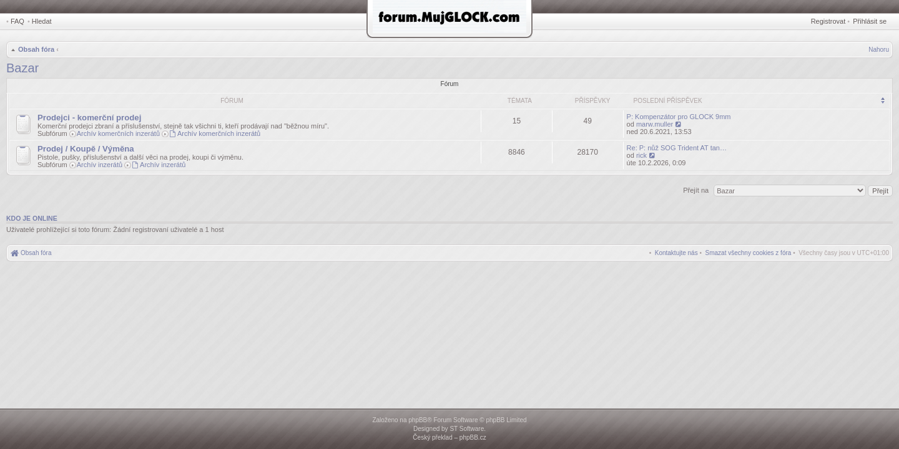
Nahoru (878, 49)
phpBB (417, 420)
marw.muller (654, 124)
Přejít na (696, 190)
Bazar (22, 68)
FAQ (17, 21)
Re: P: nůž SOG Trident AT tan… (677, 148)
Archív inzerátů (99, 164)
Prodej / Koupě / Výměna (85, 148)
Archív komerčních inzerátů (118, 133)
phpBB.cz (472, 437)
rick (641, 155)
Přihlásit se (870, 21)
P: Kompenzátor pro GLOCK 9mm (679, 116)
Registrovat (828, 21)
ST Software (467, 428)
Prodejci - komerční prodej (89, 117)
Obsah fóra (36, 49)
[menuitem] (748, 252)
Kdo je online (31, 218)
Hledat (42, 21)
